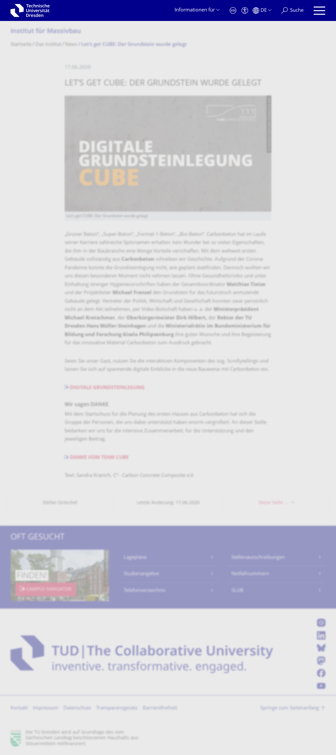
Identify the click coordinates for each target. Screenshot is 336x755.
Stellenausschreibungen (258, 557)
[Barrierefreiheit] (244, 11)
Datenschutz (77, 708)
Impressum (45, 708)
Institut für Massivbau (45, 31)
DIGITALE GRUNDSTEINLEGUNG (107, 388)
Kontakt (19, 708)
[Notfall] (233, 11)
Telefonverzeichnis (144, 590)
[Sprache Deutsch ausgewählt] (262, 11)
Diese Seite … (273, 503)
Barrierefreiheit (160, 708)
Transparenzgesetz (117, 708)
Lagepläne (135, 557)
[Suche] (292, 11)
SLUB (237, 590)
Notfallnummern (250, 574)
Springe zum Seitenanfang (289, 708)
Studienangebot (141, 574)
